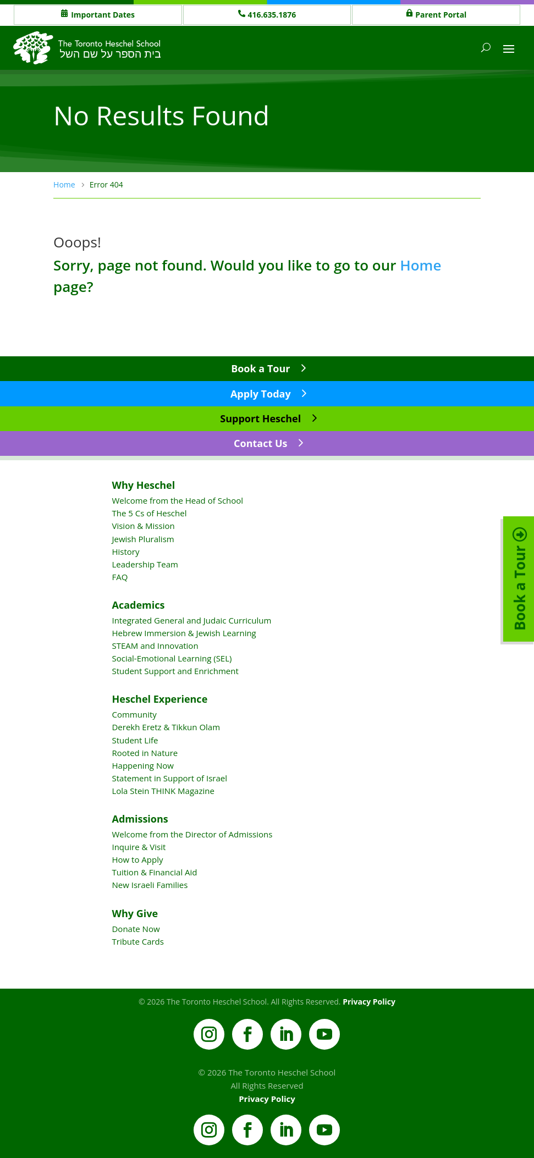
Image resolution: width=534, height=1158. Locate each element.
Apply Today (260, 393)
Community (134, 714)
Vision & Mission (143, 525)
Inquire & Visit (139, 846)
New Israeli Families (150, 884)
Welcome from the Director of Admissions (192, 834)
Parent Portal (440, 14)
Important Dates (103, 14)
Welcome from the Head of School (177, 500)
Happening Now (142, 765)
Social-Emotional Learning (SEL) (172, 658)
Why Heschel (143, 485)
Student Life (135, 740)
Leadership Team (145, 564)
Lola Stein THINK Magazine (163, 790)
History (125, 551)
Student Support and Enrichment (175, 670)
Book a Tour (260, 368)
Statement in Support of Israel (169, 778)
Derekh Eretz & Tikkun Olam (166, 726)
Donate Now (135, 928)
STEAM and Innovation (155, 645)
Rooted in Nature (145, 752)
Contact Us (260, 443)
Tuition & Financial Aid (154, 872)
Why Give (135, 913)
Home (420, 265)
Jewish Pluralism (143, 538)
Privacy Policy (369, 1001)
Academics (138, 604)
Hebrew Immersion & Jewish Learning (184, 632)
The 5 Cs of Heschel (149, 513)
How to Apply (137, 859)
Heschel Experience (159, 698)
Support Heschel (260, 418)
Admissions (140, 818)
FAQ (120, 576)
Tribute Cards (137, 941)
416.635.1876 (272, 14)
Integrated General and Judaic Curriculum (191, 620)
